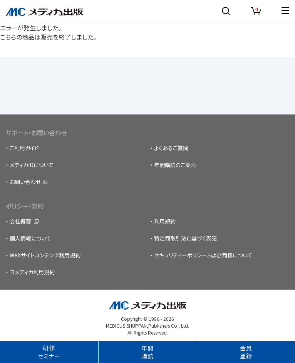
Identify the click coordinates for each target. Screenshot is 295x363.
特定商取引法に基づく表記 (185, 238)
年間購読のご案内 (175, 165)
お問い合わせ (25, 182)
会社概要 (20, 221)
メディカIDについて (32, 165)
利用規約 (165, 221)
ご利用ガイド (24, 148)
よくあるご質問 (171, 148)
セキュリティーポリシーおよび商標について (203, 255)
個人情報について (30, 238)
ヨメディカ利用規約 (32, 272)
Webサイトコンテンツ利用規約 (45, 255)
